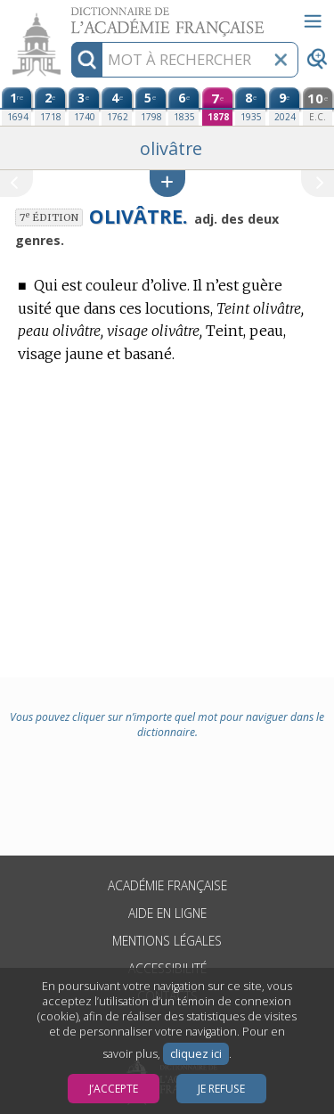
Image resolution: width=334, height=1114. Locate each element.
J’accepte (113, 1088)
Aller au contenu (69, 15)
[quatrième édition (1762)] (117, 106)
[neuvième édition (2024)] (284, 106)
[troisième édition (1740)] (84, 106)
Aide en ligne (167, 913)
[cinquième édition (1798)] (150, 106)
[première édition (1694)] (17, 106)
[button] (167, 183)
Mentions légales (167, 940)
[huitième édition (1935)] (250, 106)
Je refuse (221, 1088)
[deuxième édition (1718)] (50, 106)
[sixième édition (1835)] (183, 106)
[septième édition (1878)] (217, 106)
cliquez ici (196, 1053)
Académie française (167, 885)
